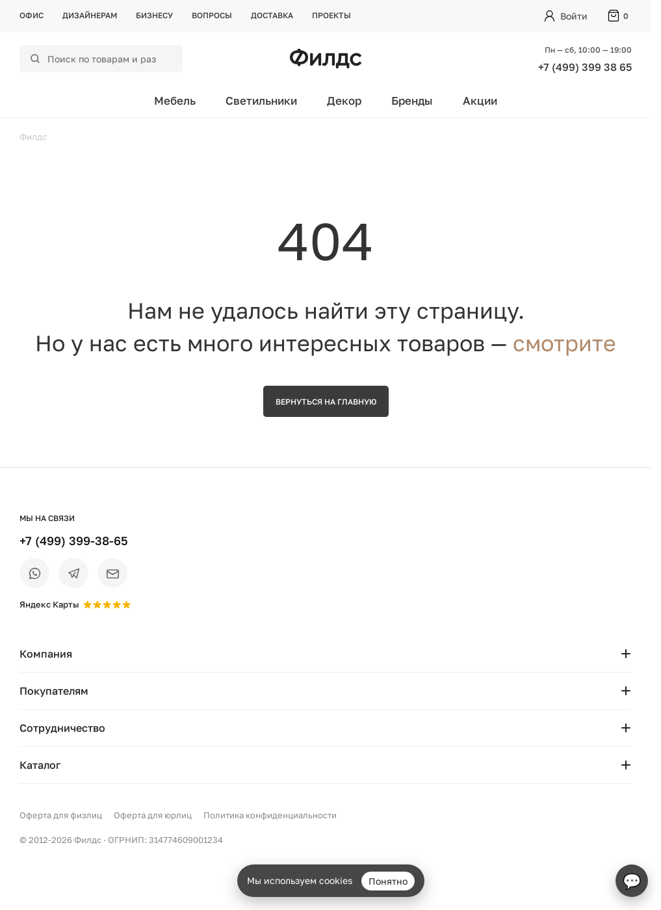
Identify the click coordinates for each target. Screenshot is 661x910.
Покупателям (325, 690)
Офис (31, 15)
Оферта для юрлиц (153, 815)
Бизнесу (154, 15)
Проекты (331, 15)
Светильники (261, 100)
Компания (325, 653)
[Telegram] (73, 573)
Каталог (325, 764)
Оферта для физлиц (60, 815)
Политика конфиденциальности (270, 815)
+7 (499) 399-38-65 (73, 540)
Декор (344, 100)
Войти (574, 15)
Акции (480, 100)
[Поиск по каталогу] (109, 58)
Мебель (175, 100)
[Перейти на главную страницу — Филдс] (325, 58)
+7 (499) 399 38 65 (585, 67)
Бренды (412, 100)
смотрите (564, 343)
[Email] (112, 573)
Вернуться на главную (326, 402)
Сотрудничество (325, 727)
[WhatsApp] (34, 573)
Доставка (272, 15)
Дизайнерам (89, 15)
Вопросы (212, 15)
